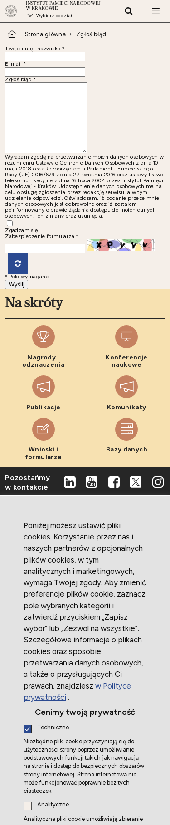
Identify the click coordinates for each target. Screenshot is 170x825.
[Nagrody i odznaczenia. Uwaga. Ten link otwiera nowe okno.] (43, 360)
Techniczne (53, 728)
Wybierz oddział (54, 15)
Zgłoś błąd (91, 34)
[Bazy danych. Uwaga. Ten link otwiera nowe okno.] (126, 453)
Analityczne (53, 805)
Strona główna (45, 34)
